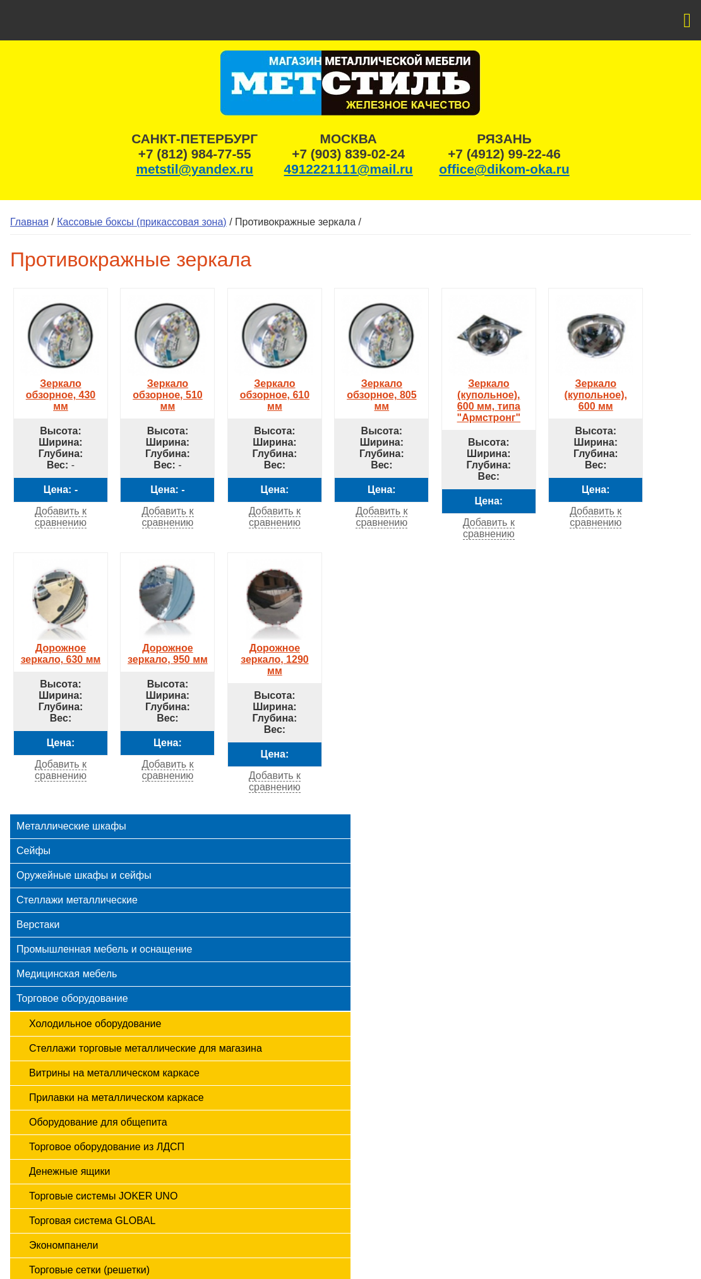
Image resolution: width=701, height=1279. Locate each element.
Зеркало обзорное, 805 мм (381, 389)
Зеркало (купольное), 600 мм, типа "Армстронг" (488, 395)
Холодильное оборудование (95, 1023)
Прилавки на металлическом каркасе (116, 1097)
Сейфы (33, 850)
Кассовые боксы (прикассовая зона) (141, 222)
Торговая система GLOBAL (92, 1220)
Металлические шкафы (71, 826)
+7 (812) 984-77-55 (194, 153)
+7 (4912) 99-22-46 (504, 153)
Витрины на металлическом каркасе (114, 1073)
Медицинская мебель (66, 973)
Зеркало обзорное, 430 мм (60, 389)
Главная (29, 222)
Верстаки (37, 924)
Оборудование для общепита (98, 1122)
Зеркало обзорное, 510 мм (167, 389)
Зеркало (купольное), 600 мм (595, 389)
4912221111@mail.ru (348, 169)
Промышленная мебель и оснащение (104, 949)
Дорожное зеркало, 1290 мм (274, 653)
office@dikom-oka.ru (504, 169)
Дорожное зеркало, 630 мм (60, 648)
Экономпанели (63, 1245)
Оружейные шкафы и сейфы (84, 875)
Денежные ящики (69, 1171)
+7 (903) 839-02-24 (348, 153)
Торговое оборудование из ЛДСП (106, 1146)
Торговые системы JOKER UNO (103, 1196)
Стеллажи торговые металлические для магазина (145, 1048)
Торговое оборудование (72, 998)
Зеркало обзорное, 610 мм (274, 389)
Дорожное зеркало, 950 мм (167, 648)
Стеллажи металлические (77, 900)
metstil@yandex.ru (194, 169)
